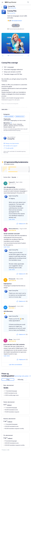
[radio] (8, 379)
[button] (11, 123)
